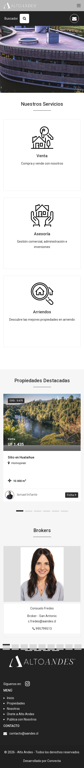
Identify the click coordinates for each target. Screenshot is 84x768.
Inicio (10, 698)
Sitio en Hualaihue (21, 457)
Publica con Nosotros (22, 719)
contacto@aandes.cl (23, 733)
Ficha (71, 495)
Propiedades (16, 703)
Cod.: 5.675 (16, 400)
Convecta (54, 761)
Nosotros (13, 708)
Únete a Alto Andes (20, 714)
